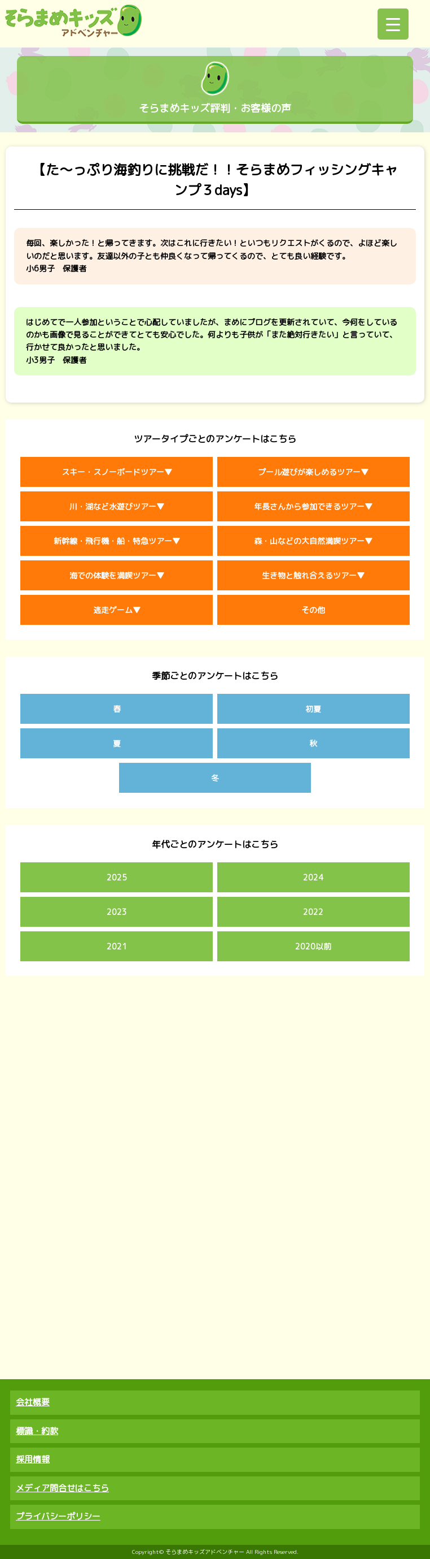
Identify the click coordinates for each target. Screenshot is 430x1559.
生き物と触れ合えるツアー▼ (313, 575)
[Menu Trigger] (393, 24)
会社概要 (33, 1402)
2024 (313, 877)
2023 (117, 911)
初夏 (313, 708)
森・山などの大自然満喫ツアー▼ (313, 540)
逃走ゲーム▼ (117, 609)
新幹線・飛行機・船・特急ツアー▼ (117, 540)
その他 (313, 609)
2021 (117, 946)
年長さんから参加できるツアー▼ (313, 506)
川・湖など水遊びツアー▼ (116, 506)
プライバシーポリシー (58, 1516)
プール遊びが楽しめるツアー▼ (313, 472)
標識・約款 (37, 1431)
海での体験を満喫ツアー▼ (116, 575)
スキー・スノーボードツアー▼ (117, 472)
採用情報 (33, 1459)
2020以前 (313, 946)
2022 (313, 911)
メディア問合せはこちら (62, 1488)
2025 (117, 877)
